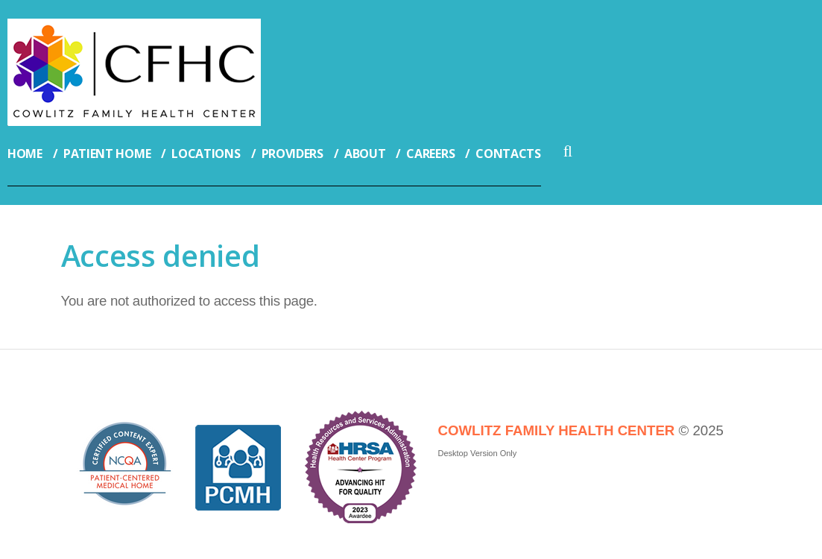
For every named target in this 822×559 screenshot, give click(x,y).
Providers (292, 154)
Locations (205, 154)
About (365, 154)
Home (24, 154)
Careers (430, 154)
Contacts (508, 154)
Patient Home (107, 154)
